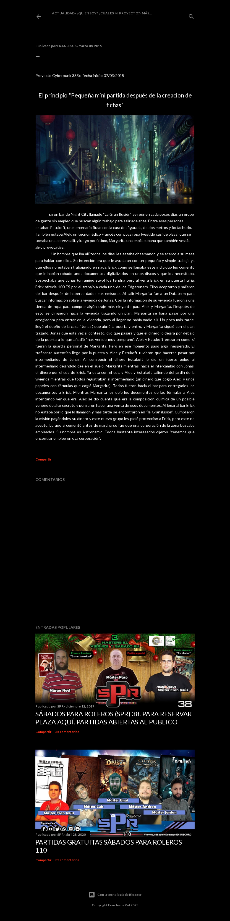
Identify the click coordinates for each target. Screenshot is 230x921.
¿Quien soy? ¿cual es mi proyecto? (108, 13)
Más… (147, 13)
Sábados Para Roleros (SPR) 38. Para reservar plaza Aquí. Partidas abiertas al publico (113, 718)
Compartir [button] (43, 459)
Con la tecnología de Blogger (115, 894)
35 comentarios (67, 732)
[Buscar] (191, 15)
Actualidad (63, 13)
